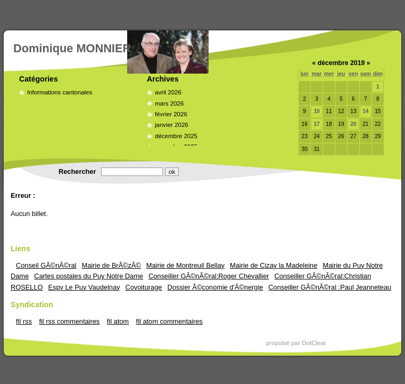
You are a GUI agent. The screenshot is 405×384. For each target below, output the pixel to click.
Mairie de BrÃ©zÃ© (110, 265)
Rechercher (77, 171)
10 (316, 111)
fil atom (118, 321)
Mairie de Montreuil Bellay (185, 265)
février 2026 (171, 114)
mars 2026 (169, 103)
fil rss (24, 321)
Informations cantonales (59, 92)
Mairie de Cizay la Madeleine (273, 265)
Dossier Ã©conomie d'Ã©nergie (215, 287)
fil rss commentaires (69, 321)
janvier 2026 (171, 125)
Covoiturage (143, 287)
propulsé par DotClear (296, 343)
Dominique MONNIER (72, 48)
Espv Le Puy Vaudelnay (84, 287)
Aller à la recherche (253, 12)
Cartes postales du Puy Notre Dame (88, 276)
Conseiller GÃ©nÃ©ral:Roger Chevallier (208, 276)
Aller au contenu (146, 12)
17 (316, 124)
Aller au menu (198, 12)
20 (353, 124)
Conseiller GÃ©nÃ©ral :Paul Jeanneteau (329, 287)
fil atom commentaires (169, 321)
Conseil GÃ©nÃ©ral (46, 265)
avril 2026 (168, 92)
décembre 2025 (176, 136)
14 (365, 111)
